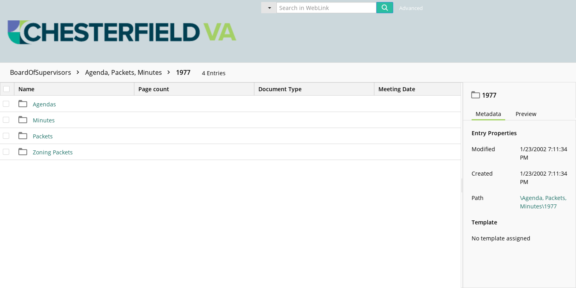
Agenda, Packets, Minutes (129, 72)
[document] (519, 185)
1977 (183, 72)
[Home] (124, 31)
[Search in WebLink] (326, 7)
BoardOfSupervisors (46, 72)
